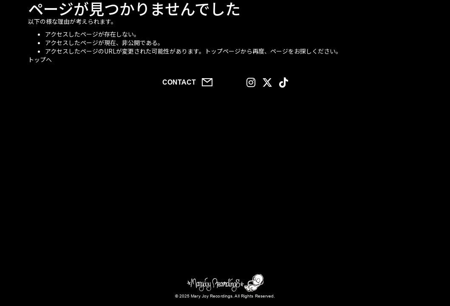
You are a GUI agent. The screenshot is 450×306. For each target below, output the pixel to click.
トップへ (40, 59)
